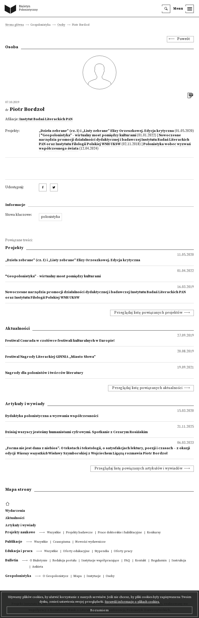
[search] (166, 9)
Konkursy (154, 532)
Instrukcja (179, 560)
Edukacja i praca (18, 551)
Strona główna (14, 25)
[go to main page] (22, 9)
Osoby (61, 25)
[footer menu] (8, 504)
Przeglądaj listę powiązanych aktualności (147, 388)
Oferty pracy (123, 551)
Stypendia (102, 551)
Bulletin (11, 560)
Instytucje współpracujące (100, 560)
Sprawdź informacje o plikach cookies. (132, 602)
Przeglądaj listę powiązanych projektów (148, 313)
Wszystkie (54, 532)
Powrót (183, 39)
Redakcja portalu (64, 560)
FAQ (127, 560)
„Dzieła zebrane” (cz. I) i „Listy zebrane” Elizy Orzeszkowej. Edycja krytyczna (106, 131)
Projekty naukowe (20, 532)
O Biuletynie (38, 560)
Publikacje (13, 542)
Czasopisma (61, 542)
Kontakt (140, 560)
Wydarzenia (15, 511)
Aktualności (14, 518)
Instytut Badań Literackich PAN (46, 119)
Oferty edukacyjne (76, 551)
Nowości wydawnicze (90, 542)
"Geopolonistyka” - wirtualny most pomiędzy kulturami (88, 135)
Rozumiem (99, 610)
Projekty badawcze (79, 532)
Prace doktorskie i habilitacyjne (120, 532)
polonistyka (50, 217)
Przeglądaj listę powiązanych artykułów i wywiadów (139, 468)
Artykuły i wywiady (20, 525)
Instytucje (94, 576)
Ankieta (37, 567)
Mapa (77, 576)
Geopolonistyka (18, 576)
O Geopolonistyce (55, 576)
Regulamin (159, 560)
